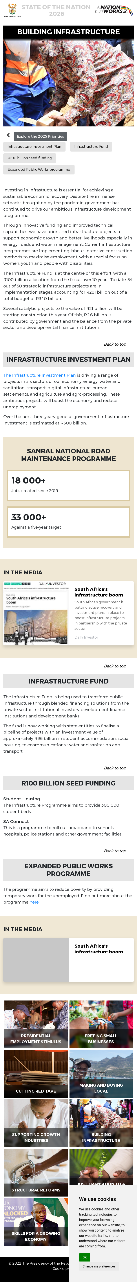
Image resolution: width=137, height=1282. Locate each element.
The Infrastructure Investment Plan (39, 375)
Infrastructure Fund (91, 147)
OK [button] (85, 1257)
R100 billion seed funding (30, 158)
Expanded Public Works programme (39, 169)
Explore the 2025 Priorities (40, 136)
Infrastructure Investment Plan (34, 147)
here (34, 901)
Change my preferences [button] (99, 1266)
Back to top (115, 344)
